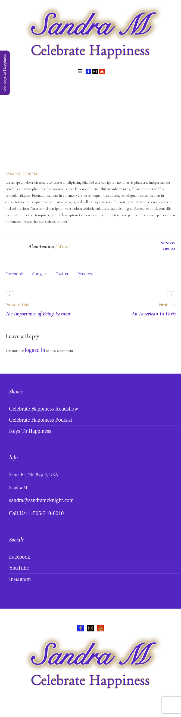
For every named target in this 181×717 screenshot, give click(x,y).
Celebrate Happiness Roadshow (43, 409)
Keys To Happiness (30, 431)
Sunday (168, 243)
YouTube (19, 568)
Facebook (14, 273)
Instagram (20, 579)
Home (49, 141)
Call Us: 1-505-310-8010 (36, 513)
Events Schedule (73, 141)
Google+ (39, 273)
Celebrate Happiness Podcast (40, 420)
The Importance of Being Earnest (37, 314)
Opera (169, 249)
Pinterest (85, 273)
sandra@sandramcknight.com (41, 500)
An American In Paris (154, 314)
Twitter (62, 273)
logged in (35, 350)
